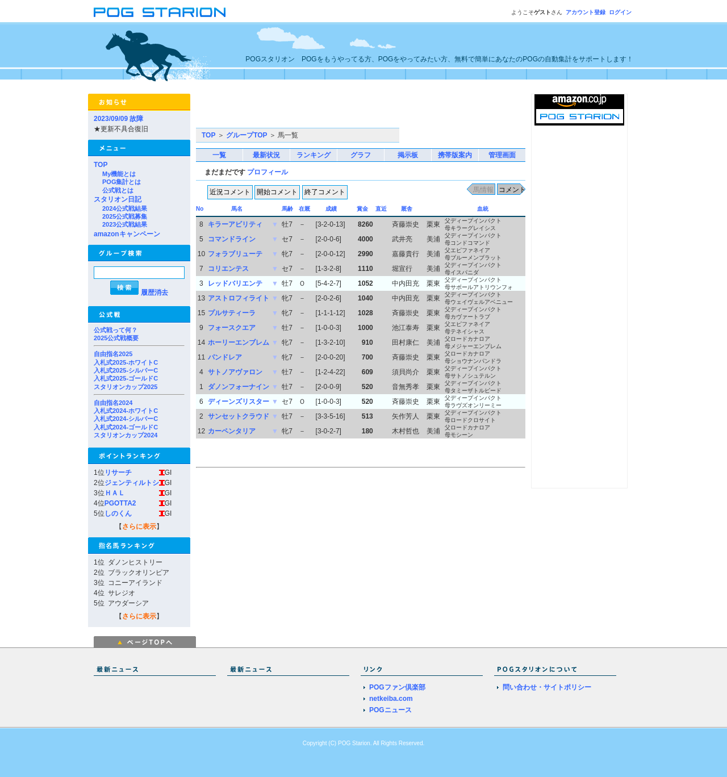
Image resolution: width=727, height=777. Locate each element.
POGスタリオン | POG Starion (159, 12)
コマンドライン (232, 239)
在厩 (304, 209)
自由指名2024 (113, 402)
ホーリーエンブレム (238, 342)
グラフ (360, 155)
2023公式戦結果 (124, 224)
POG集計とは (121, 181)
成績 (331, 209)
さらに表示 (139, 526)
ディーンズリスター (238, 402)
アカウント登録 (585, 12)
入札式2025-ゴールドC (126, 378)
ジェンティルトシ (132, 483)
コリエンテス (228, 269)
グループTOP (246, 135)
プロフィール (267, 172)
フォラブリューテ (235, 254)
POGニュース (390, 710)
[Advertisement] (329, 111)
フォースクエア (232, 328)
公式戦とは (117, 190)
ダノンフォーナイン (238, 387)
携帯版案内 (455, 155)
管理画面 (502, 155)
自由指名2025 (113, 353)
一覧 (219, 155)
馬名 (237, 209)
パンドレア (225, 357)
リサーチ (118, 473)
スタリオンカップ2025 (125, 386)
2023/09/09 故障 (118, 119)
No (199, 209)
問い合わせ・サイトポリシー (547, 687)
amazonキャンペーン (127, 234)
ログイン (620, 12)
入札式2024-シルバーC (126, 418)
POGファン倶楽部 (397, 687)
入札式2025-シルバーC (126, 370)
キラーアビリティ (235, 224)
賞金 (362, 209)
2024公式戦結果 (124, 208)
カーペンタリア (232, 431)
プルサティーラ (232, 313)
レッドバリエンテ (235, 283)
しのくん (118, 513)
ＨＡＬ (115, 493)
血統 (482, 209)
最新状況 (266, 155)
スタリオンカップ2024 (125, 435)
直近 (381, 209)
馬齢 (287, 209)
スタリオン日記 (117, 199)
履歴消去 (154, 292)
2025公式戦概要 (116, 338)
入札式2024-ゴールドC (126, 427)
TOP (100, 165)
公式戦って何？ (115, 330)
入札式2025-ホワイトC (126, 362)
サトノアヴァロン (235, 372)
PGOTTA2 (120, 503)
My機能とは (119, 173)
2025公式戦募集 (124, 216)
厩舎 (406, 209)
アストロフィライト (238, 298)
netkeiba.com (391, 699)
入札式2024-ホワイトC (126, 410)
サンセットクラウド (238, 416)
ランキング (313, 155)
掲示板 (408, 155)
